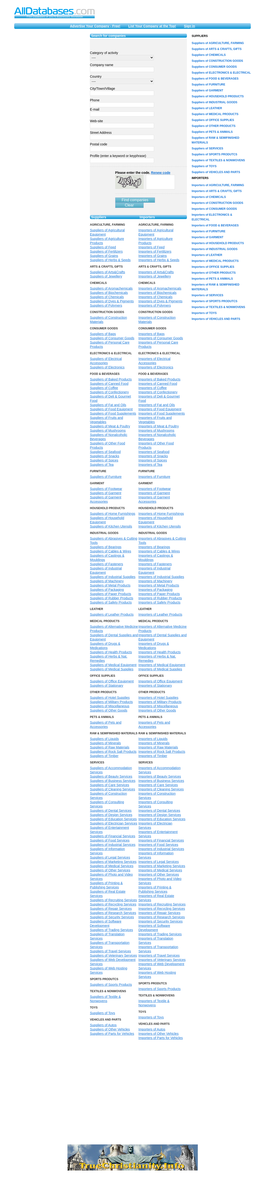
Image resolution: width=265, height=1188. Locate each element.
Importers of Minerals (153, 743)
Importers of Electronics (155, 367)
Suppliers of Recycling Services (113, 904)
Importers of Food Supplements (161, 413)
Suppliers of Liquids (104, 739)
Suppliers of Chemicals (107, 297)
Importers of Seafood (153, 452)
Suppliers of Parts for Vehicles (112, 1034)
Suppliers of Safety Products (111, 602)
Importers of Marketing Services (161, 866)
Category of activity (104, 53)
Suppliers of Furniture (106, 477)
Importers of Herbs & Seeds (158, 260)
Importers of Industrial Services (161, 849)
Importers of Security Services (160, 921)
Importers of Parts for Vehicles (160, 1038)
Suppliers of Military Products (111, 702)
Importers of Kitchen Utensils (159, 526)
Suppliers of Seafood (105, 452)
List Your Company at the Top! (152, 26)
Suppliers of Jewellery (106, 276)
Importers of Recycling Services (161, 908)
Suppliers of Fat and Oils (108, 405)
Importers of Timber (152, 756)
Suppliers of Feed (103, 247)
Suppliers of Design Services (111, 815)
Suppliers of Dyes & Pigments (112, 301)
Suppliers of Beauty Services (111, 776)
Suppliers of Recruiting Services (113, 900)
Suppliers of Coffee (104, 388)
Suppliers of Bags (103, 334)
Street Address (101, 132)
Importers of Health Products (159, 652)
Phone (94, 100)
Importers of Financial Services (161, 840)
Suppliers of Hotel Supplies (110, 697)
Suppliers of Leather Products (111, 614)
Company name (101, 65)
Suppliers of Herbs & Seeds (110, 260)
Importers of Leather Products (160, 614)
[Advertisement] (49, 105)
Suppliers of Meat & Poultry (110, 426)
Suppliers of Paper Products (110, 594)
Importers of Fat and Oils (156, 405)
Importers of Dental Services (159, 810)
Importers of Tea (150, 464)
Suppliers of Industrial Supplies (112, 577)
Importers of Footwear (154, 489)
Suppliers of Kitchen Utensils (111, 526)
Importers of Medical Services (160, 870)
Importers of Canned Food (157, 384)
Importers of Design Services (159, 815)
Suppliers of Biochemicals (109, 293)
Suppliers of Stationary (106, 685)
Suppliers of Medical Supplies (111, 669)
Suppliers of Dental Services (111, 810)
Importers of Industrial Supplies (161, 577)
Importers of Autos (151, 1029)
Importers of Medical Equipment (161, 665)
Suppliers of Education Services (113, 819)
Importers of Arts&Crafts (156, 272)
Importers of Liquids (153, 739)
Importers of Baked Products (159, 379)
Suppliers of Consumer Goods (112, 338)
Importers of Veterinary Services (162, 960)
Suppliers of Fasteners (106, 564)
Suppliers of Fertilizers (106, 251)
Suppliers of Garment (105, 493)
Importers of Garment (154, 493)
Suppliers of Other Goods (108, 710)
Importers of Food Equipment (159, 409)
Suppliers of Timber (104, 756)
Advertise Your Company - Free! (95, 26)
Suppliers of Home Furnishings (112, 514)
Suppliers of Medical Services (111, 866)
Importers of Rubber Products (160, 598)
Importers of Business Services (161, 781)
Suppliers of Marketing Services (113, 862)
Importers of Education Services (161, 819)
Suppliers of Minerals (105, 743)
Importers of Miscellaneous (158, 706)
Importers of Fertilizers (154, 251)
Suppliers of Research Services (113, 913)
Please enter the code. (142, 173)
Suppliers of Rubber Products (111, 598)
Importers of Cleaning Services (161, 789)
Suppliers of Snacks (104, 456)
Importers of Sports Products (159, 989)
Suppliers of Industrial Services (112, 845)
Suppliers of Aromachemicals (111, 288)
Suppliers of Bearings (105, 547)
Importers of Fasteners (155, 564)
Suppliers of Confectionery (109, 392)
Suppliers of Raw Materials (109, 747)
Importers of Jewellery (154, 276)
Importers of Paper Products (159, 594)
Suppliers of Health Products (111, 652)
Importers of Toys (151, 1017)
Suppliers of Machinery (107, 581)
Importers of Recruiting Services (162, 904)
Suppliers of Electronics (107, 367)
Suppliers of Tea (102, 464)
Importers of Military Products (159, 702)
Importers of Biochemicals (157, 293)
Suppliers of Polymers (106, 305)
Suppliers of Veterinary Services (113, 955)
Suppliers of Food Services (109, 840)
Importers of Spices (152, 460)
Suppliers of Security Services (112, 917)
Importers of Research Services (161, 917)
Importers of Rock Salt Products (161, 751)
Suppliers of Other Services (110, 870)
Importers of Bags (151, 334)
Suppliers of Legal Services (110, 857)
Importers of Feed (151, 247)
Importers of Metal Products (158, 585)
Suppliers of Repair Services (111, 908)
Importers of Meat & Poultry (158, 426)
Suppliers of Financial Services (112, 836)
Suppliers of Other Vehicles (110, 1029)
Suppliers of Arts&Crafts (107, 272)
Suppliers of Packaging (107, 590)
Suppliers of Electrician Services (113, 823)
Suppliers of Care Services (109, 785)
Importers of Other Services (158, 874)
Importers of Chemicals (155, 297)
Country (96, 76)
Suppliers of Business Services (112, 781)
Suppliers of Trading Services (111, 930)
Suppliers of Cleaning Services (112, 789)
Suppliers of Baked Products (111, 379)
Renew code (160, 173)
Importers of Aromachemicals (159, 288)
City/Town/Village (102, 88)
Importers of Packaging (155, 590)
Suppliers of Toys (102, 1013)
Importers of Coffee (152, 388)
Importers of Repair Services (159, 913)
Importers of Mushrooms (156, 430)
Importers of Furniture (154, 477)
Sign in (189, 26)
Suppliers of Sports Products (111, 984)
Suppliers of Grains (104, 256)
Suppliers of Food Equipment (111, 409)
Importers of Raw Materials (158, 747)
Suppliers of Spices (104, 460)
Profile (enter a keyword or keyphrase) (118, 156)
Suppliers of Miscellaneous (109, 706)
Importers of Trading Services (160, 934)
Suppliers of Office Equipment (112, 681)
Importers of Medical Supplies (160, 669)
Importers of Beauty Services (159, 776)
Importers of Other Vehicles (158, 1034)
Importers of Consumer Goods (160, 338)
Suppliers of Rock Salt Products (113, 751)
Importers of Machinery (155, 581)
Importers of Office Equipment (160, 681)
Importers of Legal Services (158, 862)
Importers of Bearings (154, 547)
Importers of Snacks (153, 456)
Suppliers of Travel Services (110, 951)
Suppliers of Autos (103, 1025)
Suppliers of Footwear (106, 489)
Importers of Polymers (154, 305)
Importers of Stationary (155, 685)
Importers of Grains (152, 256)
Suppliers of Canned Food (109, 384)
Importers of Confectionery (157, 392)
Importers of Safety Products (159, 602)
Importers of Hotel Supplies (158, 697)
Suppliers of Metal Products (110, 585)
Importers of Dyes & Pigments (160, 301)
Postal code (98, 144)
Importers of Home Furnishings (161, 514)
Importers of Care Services (158, 785)
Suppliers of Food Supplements (113, 413)
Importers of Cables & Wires (159, 551)
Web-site (96, 121)
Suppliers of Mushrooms (108, 430)
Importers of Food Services (158, 845)
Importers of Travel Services (159, 955)
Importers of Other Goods (157, 710)
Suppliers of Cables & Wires (110, 551)
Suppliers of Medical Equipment (113, 665)
